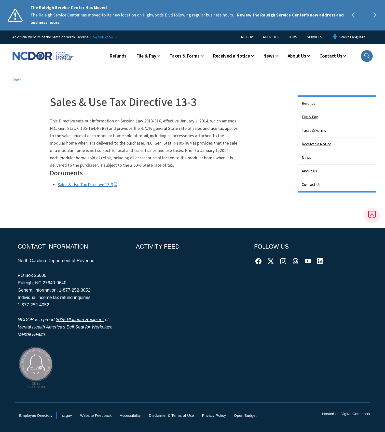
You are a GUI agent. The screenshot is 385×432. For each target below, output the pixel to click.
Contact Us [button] (330, 56)
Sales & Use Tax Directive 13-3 (88, 185)
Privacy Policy (214, 415)
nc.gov (66, 415)
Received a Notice (316, 144)
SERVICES (314, 37)
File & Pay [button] (146, 56)
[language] (352, 37)
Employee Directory (36, 415)
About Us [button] (297, 56)
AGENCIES (271, 37)
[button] (367, 56)
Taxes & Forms (314, 130)
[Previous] (353, 15)
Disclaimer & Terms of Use (171, 415)
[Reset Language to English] (335, 37)
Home (17, 80)
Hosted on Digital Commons (346, 414)
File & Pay (310, 117)
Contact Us (311, 184)
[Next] (374, 15)
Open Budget (245, 415)
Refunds (118, 56)
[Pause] (363, 15)
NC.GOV (247, 37)
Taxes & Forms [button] (185, 56)
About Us (309, 171)
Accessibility (130, 415)
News (306, 157)
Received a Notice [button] (231, 56)
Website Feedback (96, 415)
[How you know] (103, 37)
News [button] (269, 56)
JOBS (293, 37)
